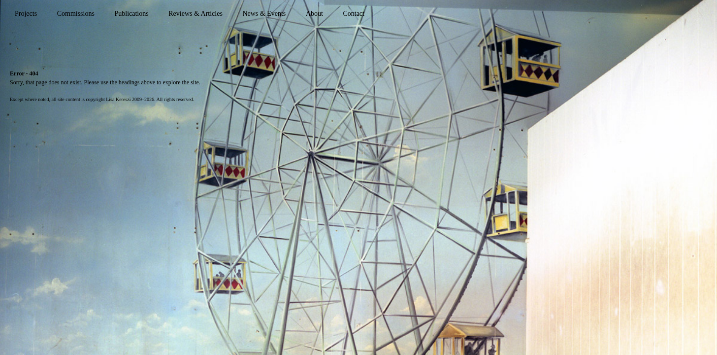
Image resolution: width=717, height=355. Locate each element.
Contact (353, 13)
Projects (26, 13)
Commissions (76, 13)
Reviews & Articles (195, 13)
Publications (131, 13)
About (314, 13)
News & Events (264, 13)
